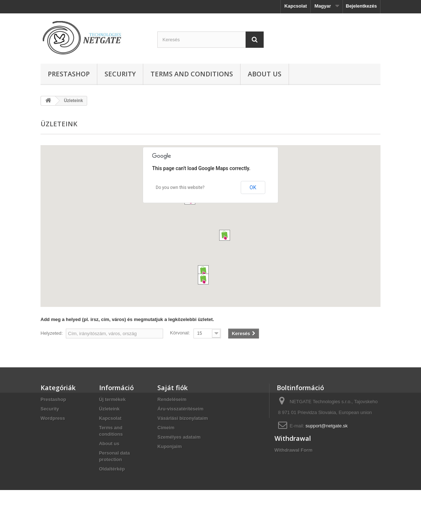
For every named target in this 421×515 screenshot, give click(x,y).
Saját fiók (172, 387)
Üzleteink (109, 408)
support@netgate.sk (327, 426)
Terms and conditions (191, 73)
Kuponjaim (169, 446)
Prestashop (69, 73)
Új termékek (112, 399)
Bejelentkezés (361, 6)
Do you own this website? (180, 187)
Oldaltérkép (112, 469)
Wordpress (53, 418)
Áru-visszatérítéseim (180, 408)
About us (264, 73)
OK (253, 187)
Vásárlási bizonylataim (182, 418)
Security (120, 73)
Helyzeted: (52, 333)
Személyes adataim (178, 437)
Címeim (165, 427)
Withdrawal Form (293, 469)
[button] (203, 270)
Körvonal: (180, 332)
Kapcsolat (295, 6)
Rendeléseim (171, 399)
